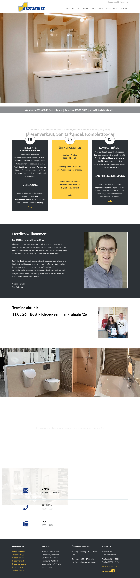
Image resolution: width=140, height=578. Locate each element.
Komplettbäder (18, 551)
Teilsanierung (18, 555)
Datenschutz (123, 2)
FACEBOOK (108, 571)
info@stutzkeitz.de (50, 492)
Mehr (30, 207)
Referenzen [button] (112, 9)
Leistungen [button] (84, 9)
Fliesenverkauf (18, 558)
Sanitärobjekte (18, 570)
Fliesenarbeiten (18, 567)
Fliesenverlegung (19, 564)
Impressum (112, 2)
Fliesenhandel (18, 561)
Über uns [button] (71, 9)
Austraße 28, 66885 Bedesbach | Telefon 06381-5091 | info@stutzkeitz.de (70, 112)
